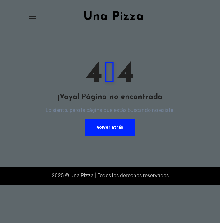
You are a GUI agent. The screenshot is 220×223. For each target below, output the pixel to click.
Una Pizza (113, 17)
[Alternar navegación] (32, 17)
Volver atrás (110, 127)
